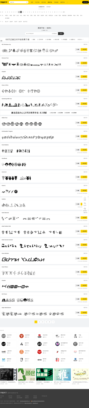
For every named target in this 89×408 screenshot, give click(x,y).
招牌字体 (62, 2)
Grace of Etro (5, 85)
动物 (11, 15)
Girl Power (4, 294)
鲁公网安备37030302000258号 (38, 401)
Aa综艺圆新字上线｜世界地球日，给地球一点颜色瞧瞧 (32, 382)
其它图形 (7, 18)
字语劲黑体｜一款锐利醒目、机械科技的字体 (47, 382)
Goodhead (4, 158)
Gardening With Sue (7, 98)
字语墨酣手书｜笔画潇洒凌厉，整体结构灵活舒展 (12, 382)
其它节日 (25, 21)
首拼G (49, 28)
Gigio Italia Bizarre (6, 307)
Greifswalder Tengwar (7, 131)
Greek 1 (4, 185)
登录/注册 (85, 2)
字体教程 (27, 396)
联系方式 (27, 397)
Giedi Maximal (5, 212)
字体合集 (35, 396)
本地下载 (84, 49)
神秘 (24, 15)
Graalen (4, 280)
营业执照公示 (35, 403)
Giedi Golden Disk (6, 226)
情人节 (6, 21)
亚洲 (14, 15)
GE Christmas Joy (6, 44)
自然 (46, 15)
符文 (21, 15)
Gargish (4, 71)
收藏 (78, 49)
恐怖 (31, 15)
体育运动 (51, 15)
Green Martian (5, 253)
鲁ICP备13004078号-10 (25, 401)
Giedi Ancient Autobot (7, 239)
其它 (64, 12)
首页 (32, 2)
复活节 (20, 21)
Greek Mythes (5, 144)
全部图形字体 (41, 6)
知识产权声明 (19, 397)
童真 (60, 15)
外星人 (6, 15)
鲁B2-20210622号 (28, 403)
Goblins (4, 199)
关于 (1, 397)
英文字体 (43, 2)
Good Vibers (5, 267)
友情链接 (35, 397)
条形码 (42, 15)
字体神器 (56, 2)
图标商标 (70, 15)
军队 (78, 15)
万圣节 (15, 21)
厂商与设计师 (44, 396)
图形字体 (50, 2)
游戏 (35, 15)
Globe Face (4, 117)
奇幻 (28, 15)
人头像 (55, 15)
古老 (18, 15)
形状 (38, 15)
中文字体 (37, 2)
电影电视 (64, 15)
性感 (74, 15)
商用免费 (48, 6)
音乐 (81, 15)
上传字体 (10, 397)
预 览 (61, 33)
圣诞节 (11, 21)
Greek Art (4, 172)
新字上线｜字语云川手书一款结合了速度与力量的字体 (67, 382)
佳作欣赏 (2, 383)
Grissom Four (5, 58)
